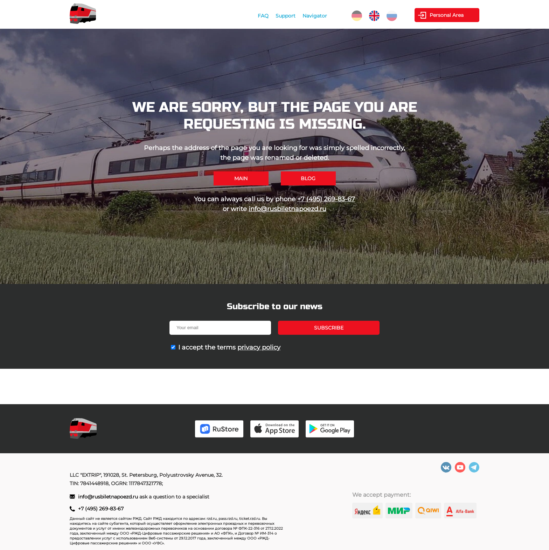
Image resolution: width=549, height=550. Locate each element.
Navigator (315, 16)
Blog (308, 178)
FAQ (263, 16)
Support (286, 16)
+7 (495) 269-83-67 (326, 199)
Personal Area (447, 15)
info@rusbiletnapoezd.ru (287, 209)
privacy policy (258, 347)
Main (241, 178)
